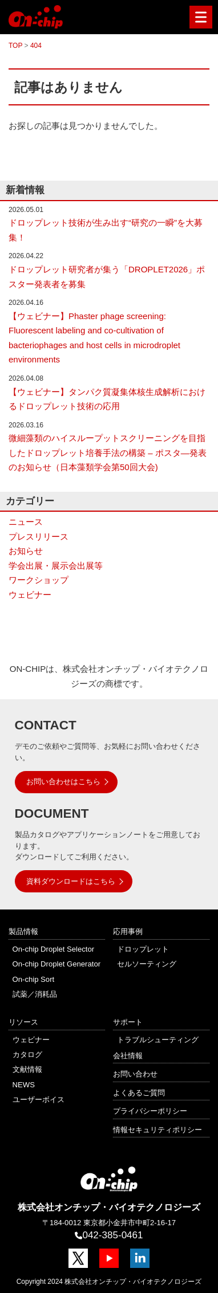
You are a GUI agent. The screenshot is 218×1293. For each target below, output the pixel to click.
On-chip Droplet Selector (54, 949)
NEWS (24, 1084)
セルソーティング (146, 964)
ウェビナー (30, 594)
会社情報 (128, 1055)
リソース (23, 1022)
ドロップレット (143, 949)
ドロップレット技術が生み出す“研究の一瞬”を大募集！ (106, 230)
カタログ (27, 1054)
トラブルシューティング (158, 1039)
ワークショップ (38, 580)
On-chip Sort (34, 979)
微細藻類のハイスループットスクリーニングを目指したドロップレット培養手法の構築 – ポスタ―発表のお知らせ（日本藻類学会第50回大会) (108, 452)
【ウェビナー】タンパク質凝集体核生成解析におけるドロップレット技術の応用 (107, 399)
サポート (128, 1022)
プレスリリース (38, 536)
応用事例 (128, 931)
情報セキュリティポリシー (157, 1129)
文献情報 (27, 1069)
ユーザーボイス (38, 1099)
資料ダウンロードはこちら (70, 881)
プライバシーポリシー (150, 1111)
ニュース (26, 522)
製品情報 (23, 931)
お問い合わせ (135, 1074)
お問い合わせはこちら (63, 781)
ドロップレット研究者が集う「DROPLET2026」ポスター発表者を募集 (107, 276)
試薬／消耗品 (35, 994)
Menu (198, 17)
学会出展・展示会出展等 (56, 565)
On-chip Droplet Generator (56, 964)
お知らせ (26, 551)
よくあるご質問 (139, 1092)
